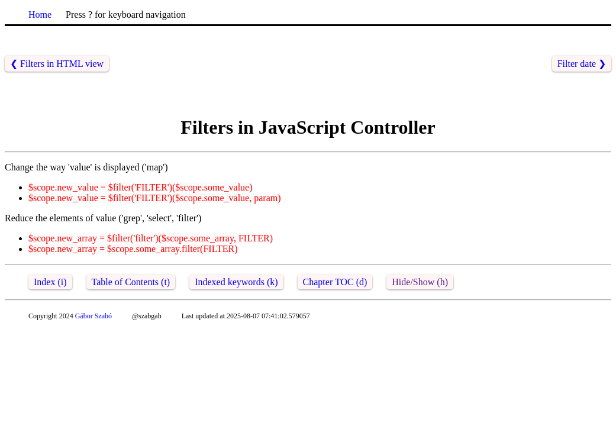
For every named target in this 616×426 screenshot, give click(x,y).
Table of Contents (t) (131, 282)
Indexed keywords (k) (236, 282)
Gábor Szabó (93, 316)
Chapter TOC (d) (335, 282)
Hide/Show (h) (420, 282)
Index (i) (50, 282)
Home (39, 14)
